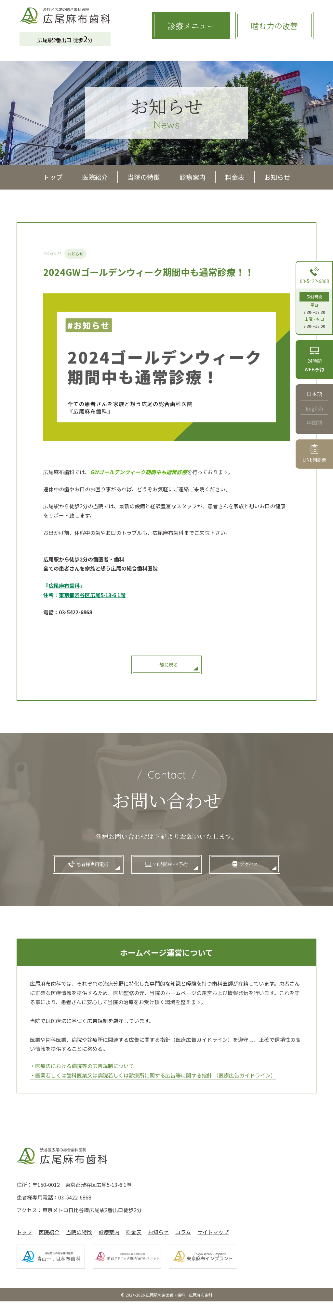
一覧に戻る (166, 665)
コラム (183, 1234)
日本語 (314, 394)
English (314, 408)
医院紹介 (95, 177)
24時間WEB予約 (170, 865)
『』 (64, 585)
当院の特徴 (143, 177)
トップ (52, 177)
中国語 (314, 422)
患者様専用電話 (85, 865)
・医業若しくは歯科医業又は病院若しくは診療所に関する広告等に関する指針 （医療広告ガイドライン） (153, 1078)
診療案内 (193, 177)
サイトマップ (213, 1234)
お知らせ (277, 177)
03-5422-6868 (314, 281)
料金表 (235, 177)
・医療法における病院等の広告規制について (82, 1068)
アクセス (256, 865)
